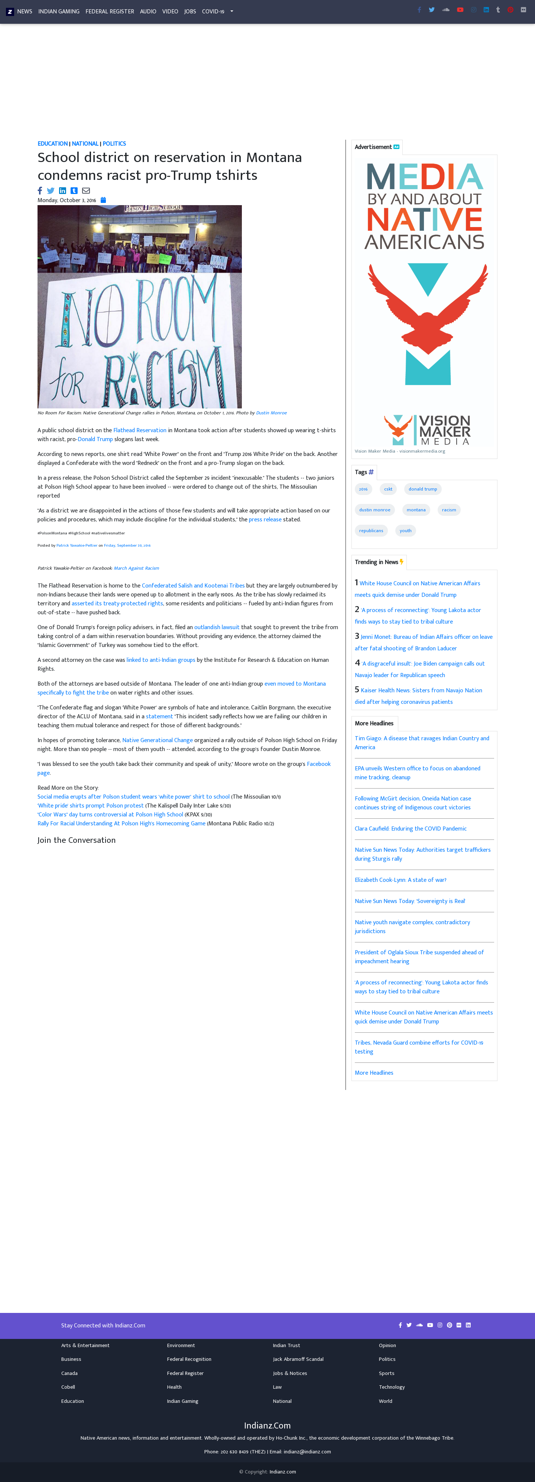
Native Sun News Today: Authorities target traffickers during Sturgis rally (423, 854)
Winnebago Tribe (434, 1438)
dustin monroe (374, 510)
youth (406, 531)
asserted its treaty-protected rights (117, 604)
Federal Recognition (189, 1359)
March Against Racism (136, 568)
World (385, 1401)
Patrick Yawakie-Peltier (76, 545)
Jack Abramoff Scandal (298, 1359)
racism (449, 510)
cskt (388, 489)
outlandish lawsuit (217, 627)
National (282, 1401)
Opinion (387, 1345)
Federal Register (109, 13)
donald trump (423, 489)
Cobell (68, 1387)
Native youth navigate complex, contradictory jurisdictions (412, 927)
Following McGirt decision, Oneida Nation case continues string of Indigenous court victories (413, 803)
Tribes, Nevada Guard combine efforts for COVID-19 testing (419, 1047)
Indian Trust (286, 1345)
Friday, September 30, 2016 (127, 545)
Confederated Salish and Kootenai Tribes (193, 586)
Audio (148, 13)
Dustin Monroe (271, 413)
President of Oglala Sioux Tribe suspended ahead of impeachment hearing (419, 957)
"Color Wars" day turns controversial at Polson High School (111, 815)
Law (277, 1387)
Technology (392, 1387)
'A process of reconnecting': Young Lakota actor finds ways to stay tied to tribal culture (421, 987)
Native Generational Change (157, 740)
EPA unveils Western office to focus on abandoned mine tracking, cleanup (417, 773)
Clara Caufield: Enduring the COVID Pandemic (411, 829)
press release (265, 520)
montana (416, 510)
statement (159, 717)
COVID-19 (213, 13)
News (24, 13)
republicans (371, 531)
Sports (387, 1373)
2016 (363, 489)
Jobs (190, 13)
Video (170, 13)
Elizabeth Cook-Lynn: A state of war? (401, 880)
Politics (387, 1359)
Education (72, 1401)
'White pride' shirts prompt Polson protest (91, 806)
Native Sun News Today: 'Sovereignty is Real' (410, 901)
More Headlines (374, 1073)
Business (71, 1359)
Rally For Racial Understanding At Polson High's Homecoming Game (122, 824)
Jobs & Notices (290, 1373)
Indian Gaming (59, 13)
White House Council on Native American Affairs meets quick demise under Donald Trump (424, 1017)
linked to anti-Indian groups (161, 660)
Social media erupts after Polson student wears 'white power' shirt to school (134, 797)
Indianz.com (283, 1472)
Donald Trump (95, 439)
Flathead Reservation (139, 430)
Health (174, 1387)
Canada (69, 1373)
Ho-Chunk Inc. (291, 1438)
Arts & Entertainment (85, 1345)
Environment (181, 1345)
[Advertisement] (255, 85)
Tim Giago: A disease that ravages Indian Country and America (422, 743)
